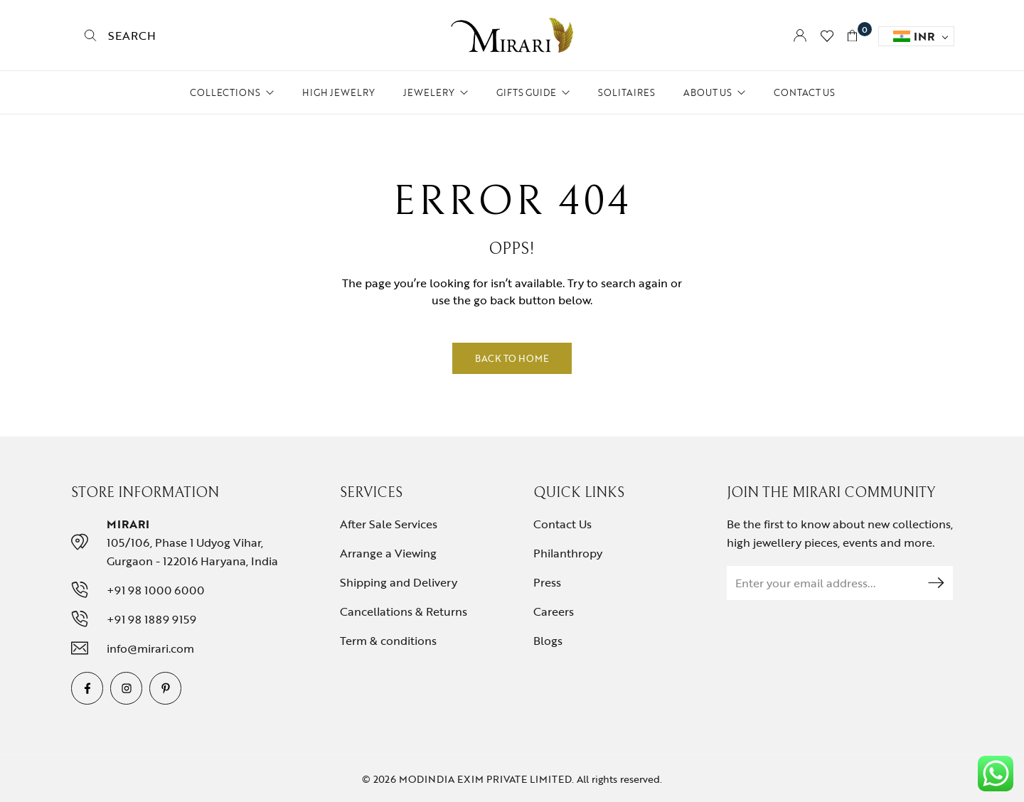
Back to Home (512, 358)
